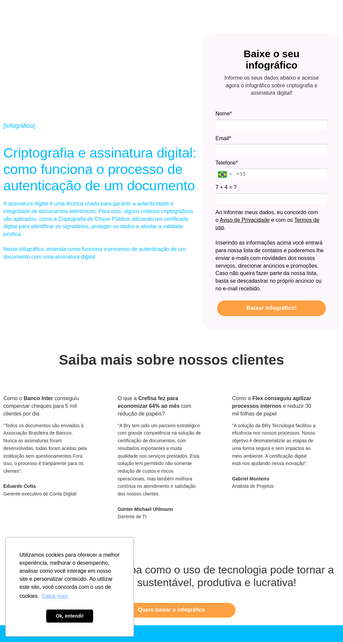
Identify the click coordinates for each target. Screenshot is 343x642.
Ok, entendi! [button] (69, 616)
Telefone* (226, 163)
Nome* (223, 113)
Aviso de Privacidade (245, 220)
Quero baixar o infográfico (171, 610)
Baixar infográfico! (272, 308)
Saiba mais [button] (55, 596)
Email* (223, 138)
